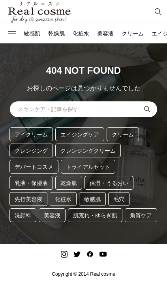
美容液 (105, 33)
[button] (12, 34)
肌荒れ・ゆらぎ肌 (95, 215)
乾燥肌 (56, 33)
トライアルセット (88, 167)
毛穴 (118, 199)
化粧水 (81, 33)
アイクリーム (31, 134)
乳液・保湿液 (31, 183)
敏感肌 (32, 33)
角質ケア (141, 215)
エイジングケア (79, 134)
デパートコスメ (34, 167)
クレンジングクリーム (88, 151)
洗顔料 (23, 215)
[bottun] (158, 12)
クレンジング (31, 151)
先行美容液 (28, 199)
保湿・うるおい (109, 183)
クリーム (133, 33)
